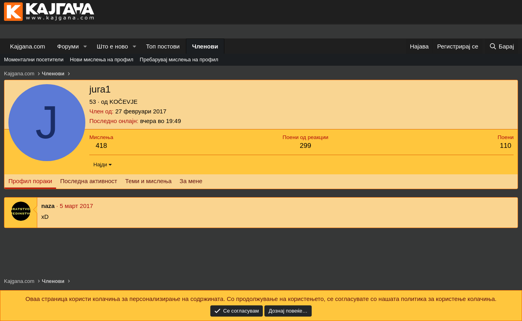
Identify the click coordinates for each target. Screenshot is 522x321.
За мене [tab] (190, 181)
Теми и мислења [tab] (148, 181)
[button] (85, 46)
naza (47, 205)
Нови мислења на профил (101, 60)
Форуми (68, 46)
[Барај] (501, 46)
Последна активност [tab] (88, 181)
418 (101, 145)
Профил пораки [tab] (30, 181)
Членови (205, 46)
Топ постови (163, 46)
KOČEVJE (123, 101)
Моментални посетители (33, 60)
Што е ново (112, 46)
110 (505, 145)
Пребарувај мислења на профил (179, 60)
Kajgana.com (27, 46)
